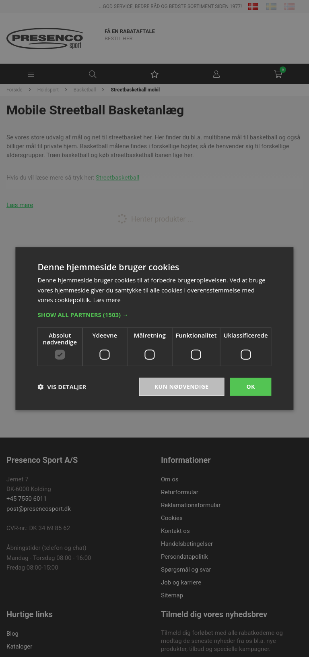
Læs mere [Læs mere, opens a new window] (107, 300)
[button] (154, 314)
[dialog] (154, 328)
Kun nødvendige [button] (181, 386)
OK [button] (250, 386)
